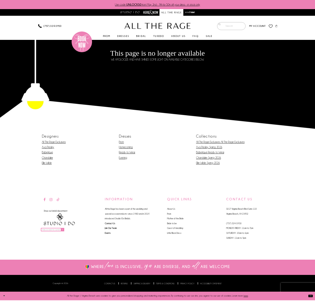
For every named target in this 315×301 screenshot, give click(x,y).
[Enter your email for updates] (62, 232)
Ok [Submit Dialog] (309, 296)
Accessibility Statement (210, 284)
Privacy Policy (187, 284)
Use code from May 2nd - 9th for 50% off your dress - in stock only (157, 4)
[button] (254, 27)
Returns (124, 284)
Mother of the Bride (175, 219)
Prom (121, 143)
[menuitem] (228, 27)
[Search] (228, 27)
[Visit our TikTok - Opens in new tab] (58, 201)
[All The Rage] (157, 26)
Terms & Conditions (165, 284)
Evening (123, 158)
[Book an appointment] (82, 42)
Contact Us (110, 224)
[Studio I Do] (59, 220)
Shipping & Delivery (142, 284)
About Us (171, 210)
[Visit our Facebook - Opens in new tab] (45, 201)
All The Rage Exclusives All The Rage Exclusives (220, 143)
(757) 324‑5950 (233, 224)
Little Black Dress (174, 234)
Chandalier (47, 158)
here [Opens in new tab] (246, 296)
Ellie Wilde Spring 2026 (208, 163)
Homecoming (126, 148)
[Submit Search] (218, 27)
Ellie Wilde (47, 163)
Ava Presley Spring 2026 (209, 148)
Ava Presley (48, 148)
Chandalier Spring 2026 (208, 158)
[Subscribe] (79, 232)
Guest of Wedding (175, 229)
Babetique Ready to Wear (210, 153)
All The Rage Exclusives (54, 143)
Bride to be (172, 224)
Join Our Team (111, 229)
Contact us (109, 284)
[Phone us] (50, 27)
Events (108, 234)
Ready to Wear (127, 153)
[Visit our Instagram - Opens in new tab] (50, 201)
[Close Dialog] (5, 296)
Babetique (47, 153)
